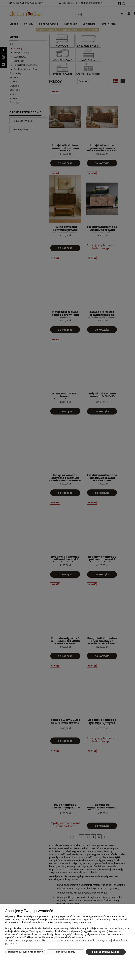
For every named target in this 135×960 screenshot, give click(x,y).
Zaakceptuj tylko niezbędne (25, 951)
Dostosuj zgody (65, 951)
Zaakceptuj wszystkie (106, 952)
